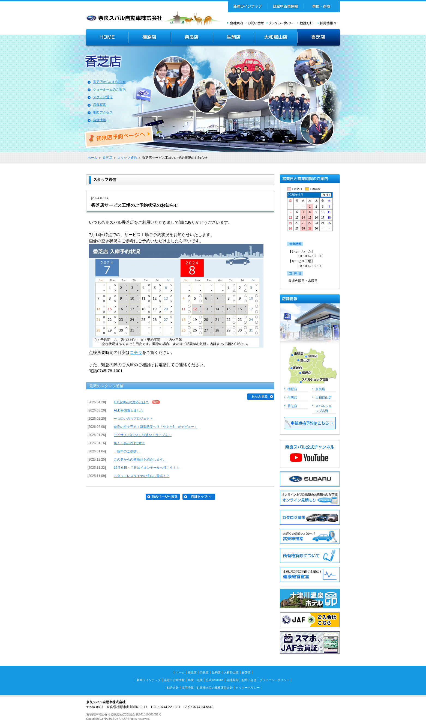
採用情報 (329, 23)
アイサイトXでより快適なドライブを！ (143, 435)
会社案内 (235, 23)
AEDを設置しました (128, 410)
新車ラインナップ (248, 6)
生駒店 (234, 38)
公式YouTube (214, 680)
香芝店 (319, 38)
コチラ (136, 352)
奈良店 (192, 38)
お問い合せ (255, 23)
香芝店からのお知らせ (109, 82)
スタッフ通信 (103, 97)
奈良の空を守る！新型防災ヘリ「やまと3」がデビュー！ (155, 427)
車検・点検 (322, 6)
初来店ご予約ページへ (119, 137)
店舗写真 (99, 105)
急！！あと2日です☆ (129, 443)
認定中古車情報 (286, 6)
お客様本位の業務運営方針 (215, 687)
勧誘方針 (304, 23)
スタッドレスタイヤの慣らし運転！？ (141, 476)
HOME (106, 38)
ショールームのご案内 (109, 89)
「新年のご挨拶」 (127, 451)
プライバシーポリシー (280, 23)
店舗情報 (99, 120)
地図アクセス (103, 112)
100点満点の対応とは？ (131, 402)
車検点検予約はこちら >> (310, 423)
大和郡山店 (276, 38)
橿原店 (149, 38)
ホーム (92, 158)
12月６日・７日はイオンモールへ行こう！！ (146, 468)
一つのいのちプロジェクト (133, 418)
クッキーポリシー (248, 687)
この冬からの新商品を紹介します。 (140, 459)
